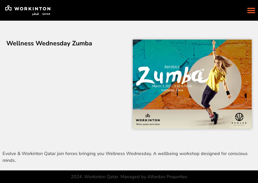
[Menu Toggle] (251, 10)
